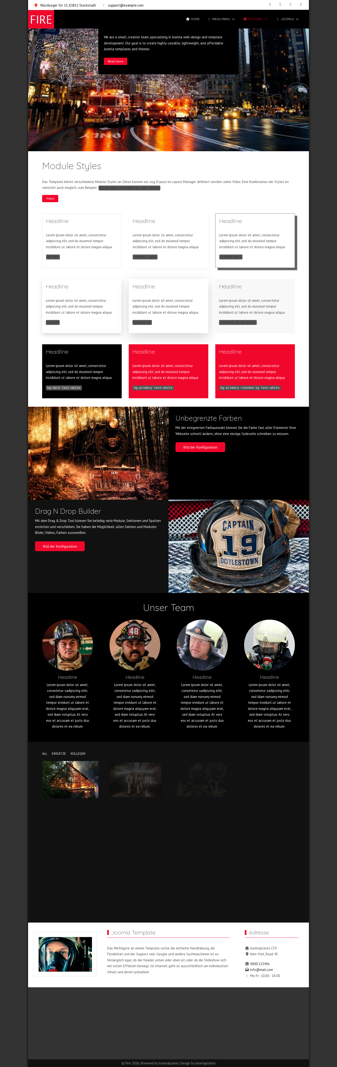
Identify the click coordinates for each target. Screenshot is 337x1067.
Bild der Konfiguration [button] (200, 447)
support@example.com (125, 5)
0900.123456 (260, 964)
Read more (115, 61)
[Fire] (41, 19)
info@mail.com (261, 969)
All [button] (44, 753)
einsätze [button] (59, 753)
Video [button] (50, 198)
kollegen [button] (78, 753)
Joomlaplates (169, 1063)
